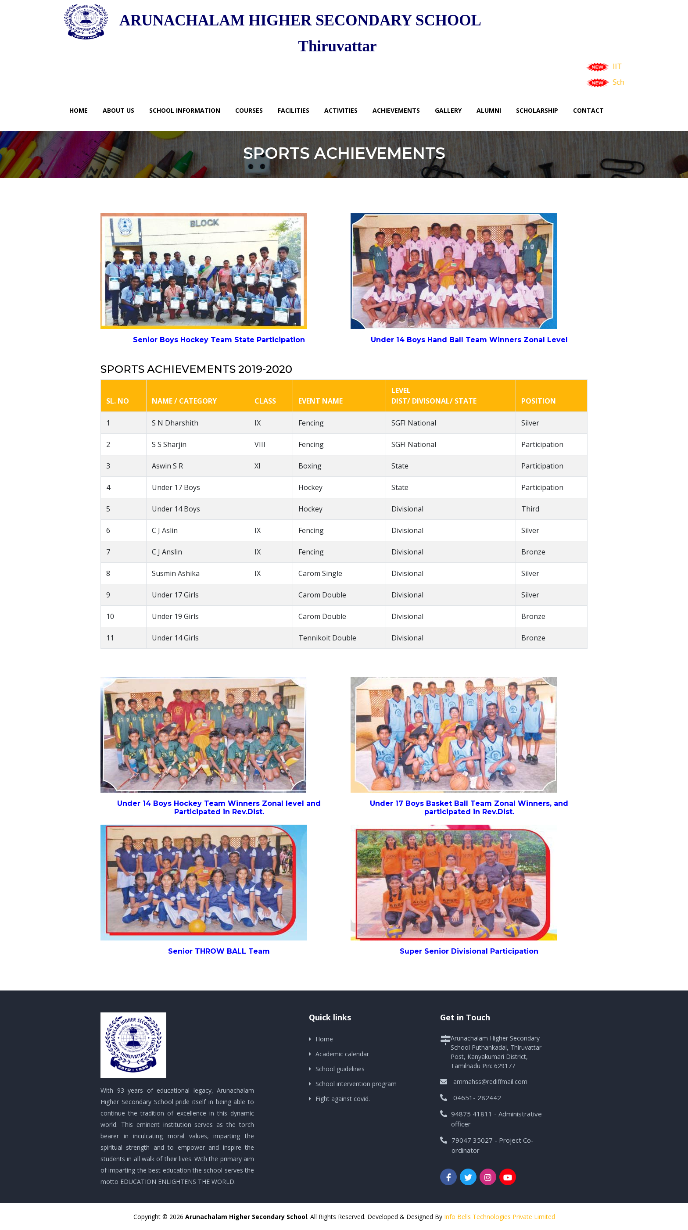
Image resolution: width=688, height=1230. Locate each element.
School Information (184, 110)
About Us (118, 110)
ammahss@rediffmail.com (490, 1081)
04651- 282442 (477, 1097)
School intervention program (356, 1084)
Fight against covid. (342, 1098)
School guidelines (340, 1069)
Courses (249, 110)
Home (78, 110)
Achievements (396, 110)
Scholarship (537, 110)
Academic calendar (342, 1054)
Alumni (489, 110)
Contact (588, 110)
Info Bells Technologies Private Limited (499, 1216)
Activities (341, 110)
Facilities (293, 110)
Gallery (448, 110)
